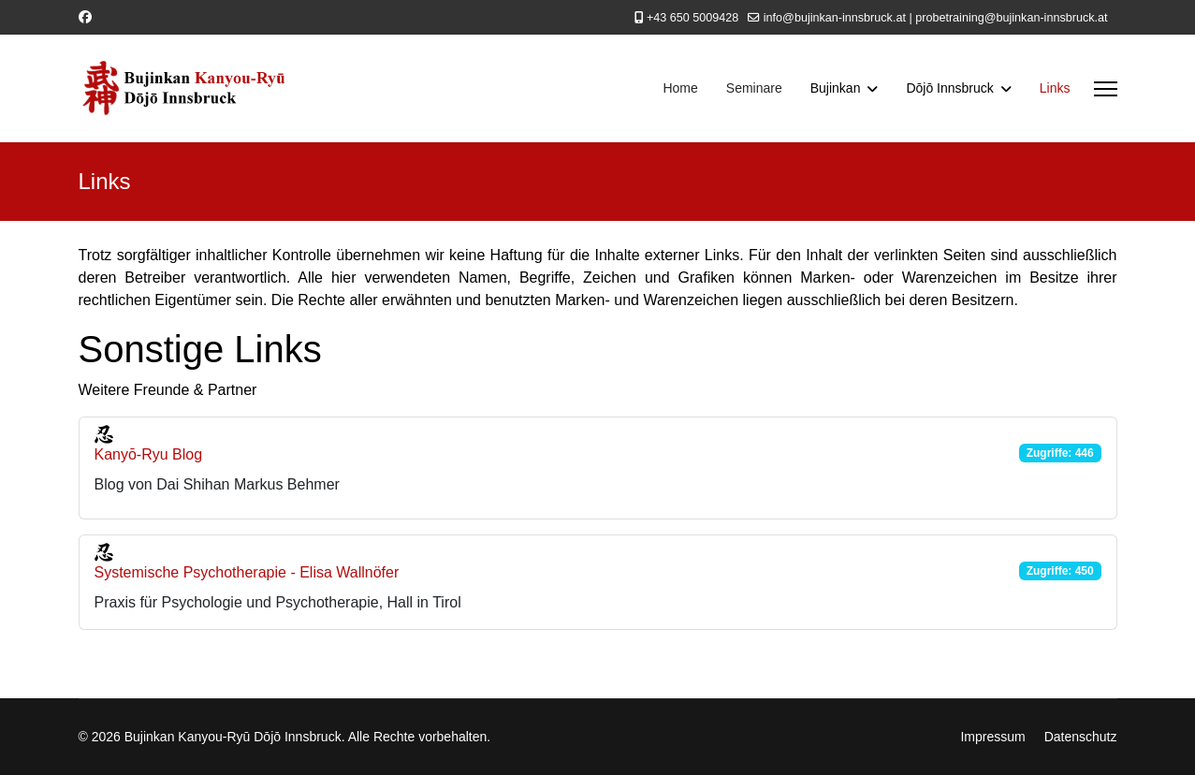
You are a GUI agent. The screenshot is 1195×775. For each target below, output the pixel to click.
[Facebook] (85, 16)
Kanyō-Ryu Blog (149, 454)
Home (680, 87)
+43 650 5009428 (692, 17)
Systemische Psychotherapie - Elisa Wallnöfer (247, 572)
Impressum (992, 736)
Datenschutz (1080, 736)
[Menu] (1105, 88)
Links (1055, 87)
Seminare (754, 87)
